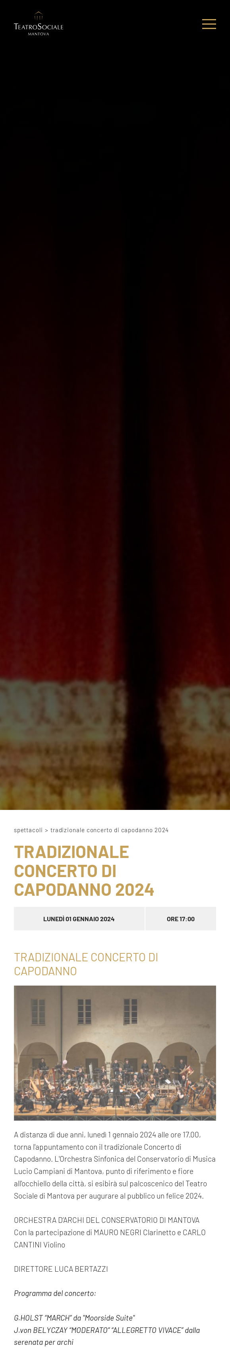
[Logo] (38, 24)
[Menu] (209, 24)
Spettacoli (28, 829)
